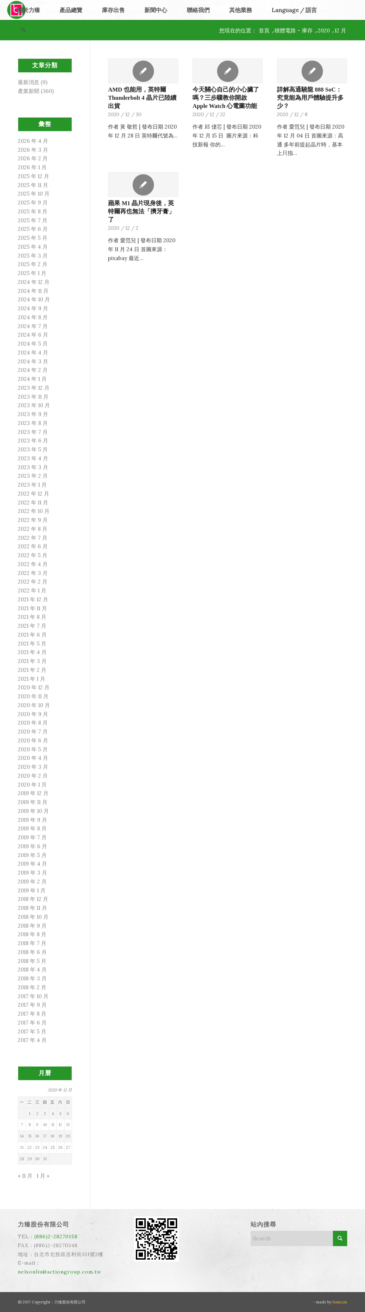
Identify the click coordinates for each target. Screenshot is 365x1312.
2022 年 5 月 (32, 555)
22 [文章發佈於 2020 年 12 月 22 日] (29, 1147)
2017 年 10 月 (33, 996)
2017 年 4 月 (32, 1040)
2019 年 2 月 (32, 881)
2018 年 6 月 (32, 952)
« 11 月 (25, 1175)
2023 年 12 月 (34, 387)
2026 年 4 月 (33, 141)
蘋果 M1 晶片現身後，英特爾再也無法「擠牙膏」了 (141, 211)
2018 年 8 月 (32, 934)
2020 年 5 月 (33, 749)
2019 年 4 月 (32, 863)
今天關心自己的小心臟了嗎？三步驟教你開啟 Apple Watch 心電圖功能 (225, 97)
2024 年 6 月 (33, 334)
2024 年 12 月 (34, 282)
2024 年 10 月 (34, 299)
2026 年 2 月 (33, 158)
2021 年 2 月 (32, 670)
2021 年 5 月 (32, 643)
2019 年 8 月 (32, 828)
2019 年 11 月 (32, 802)
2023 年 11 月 (33, 396)
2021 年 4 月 (32, 652)
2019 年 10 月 (33, 811)
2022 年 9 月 (33, 520)
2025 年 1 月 (32, 273)
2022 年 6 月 (33, 546)
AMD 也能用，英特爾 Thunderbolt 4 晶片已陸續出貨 (142, 97)
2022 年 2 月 (32, 581)
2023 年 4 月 (33, 458)
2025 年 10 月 (34, 193)
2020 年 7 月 (33, 731)
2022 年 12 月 (33, 493)
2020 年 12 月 (34, 687)
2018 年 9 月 (32, 925)
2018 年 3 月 (32, 978)
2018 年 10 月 (33, 916)
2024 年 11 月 (33, 290)
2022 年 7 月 (32, 537)
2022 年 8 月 (32, 528)
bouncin (340, 1302)
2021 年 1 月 (31, 678)
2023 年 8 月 (33, 423)
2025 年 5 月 (32, 237)
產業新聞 (28, 91)
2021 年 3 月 (32, 661)
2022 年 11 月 (33, 502)
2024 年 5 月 (33, 343)
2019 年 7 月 (32, 837)
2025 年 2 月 (32, 264)
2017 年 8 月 (32, 1013)
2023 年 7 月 (33, 432)
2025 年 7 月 (32, 220)
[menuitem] (28, 10)
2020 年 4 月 (33, 757)
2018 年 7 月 (32, 943)
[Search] (23, 30)
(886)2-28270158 (56, 1236)
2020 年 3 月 (33, 766)
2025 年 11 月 (33, 185)
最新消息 (28, 82)
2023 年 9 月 (33, 414)
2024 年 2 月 (33, 370)
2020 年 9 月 (33, 714)
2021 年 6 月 (32, 634)
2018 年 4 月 (32, 969)
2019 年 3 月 (32, 872)
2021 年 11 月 (32, 608)
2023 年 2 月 (33, 475)
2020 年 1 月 (32, 784)
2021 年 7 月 (32, 625)
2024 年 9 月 (33, 308)
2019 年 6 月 (32, 846)
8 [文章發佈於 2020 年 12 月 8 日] (30, 1124)
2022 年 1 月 (32, 590)
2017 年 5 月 (32, 1031)
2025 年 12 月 (33, 176)
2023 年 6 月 (33, 440)
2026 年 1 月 (32, 167)
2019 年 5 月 (32, 855)
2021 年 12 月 (33, 599)
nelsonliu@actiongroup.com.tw (59, 1272)
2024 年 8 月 (33, 317)
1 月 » (43, 1175)
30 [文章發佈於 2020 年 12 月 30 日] (37, 1158)
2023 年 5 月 (33, 449)
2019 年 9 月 (32, 819)
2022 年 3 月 (33, 573)
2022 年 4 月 (33, 564)
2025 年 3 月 (33, 255)
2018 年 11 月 (32, 907)
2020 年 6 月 (33, 740)
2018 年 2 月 (32, 987)
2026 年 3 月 (33, 149)
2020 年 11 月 (33, 696)
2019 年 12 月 (33, 793)
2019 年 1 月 (32, 890)
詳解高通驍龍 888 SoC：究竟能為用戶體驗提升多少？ (310, 97)
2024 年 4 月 (33, 352)
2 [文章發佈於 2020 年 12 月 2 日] (37, 1113)
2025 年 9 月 (33, 202)
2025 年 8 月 (32, 211)
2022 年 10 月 (34, 511)
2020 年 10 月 (34, 705)
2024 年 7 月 (33, 326)
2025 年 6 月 (33, 228)
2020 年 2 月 (33, 775)
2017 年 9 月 (32, 1004)
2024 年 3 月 (33, 361)
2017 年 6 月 (32, 1022)
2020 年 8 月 (33, 722)
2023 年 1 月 (32, 484)
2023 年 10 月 (34, 405)
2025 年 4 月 (33, 246)
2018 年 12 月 (33, 899)
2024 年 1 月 (32, 378)
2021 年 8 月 (32, 616)
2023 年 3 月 (33, 467)
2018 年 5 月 (32, 961)
